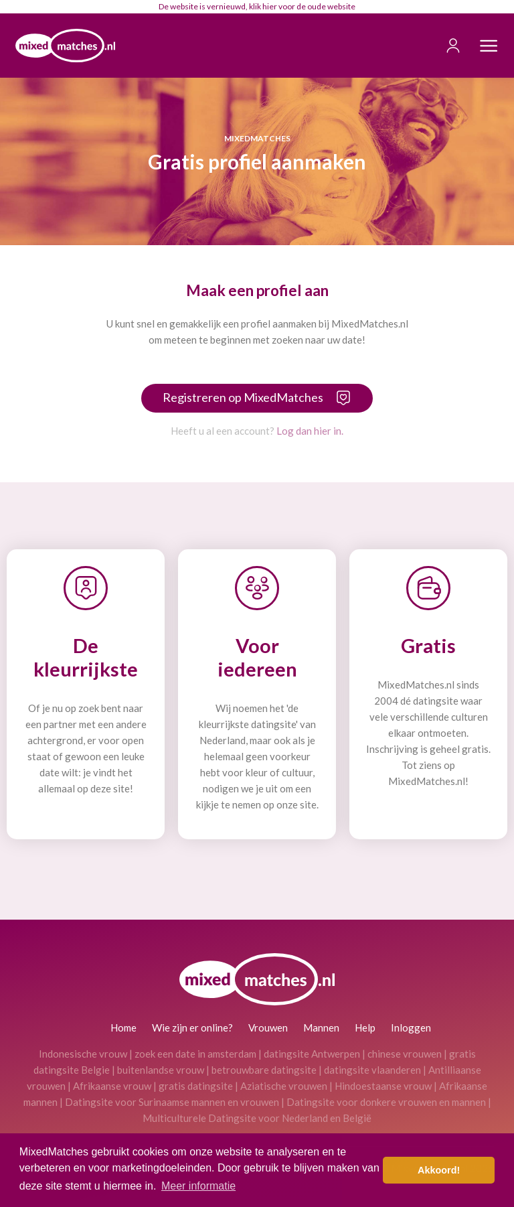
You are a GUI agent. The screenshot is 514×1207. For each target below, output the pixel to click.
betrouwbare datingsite (264, 1070)
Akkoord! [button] (439, 1170)
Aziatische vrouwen (283, 1086)
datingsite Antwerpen (312, 1054)
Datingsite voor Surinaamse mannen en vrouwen (172, 1102)
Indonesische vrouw (83, 1054)
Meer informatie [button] (198, 1186)
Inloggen (411, 1027)
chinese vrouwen (404, 1054)
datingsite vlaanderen (372, 1070)
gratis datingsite (196, 1086)
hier (269, 6)
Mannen (321, 1027)
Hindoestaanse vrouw (383, 1086)
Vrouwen (268, 1027)
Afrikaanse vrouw (112, 1086)
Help (365, 1027)
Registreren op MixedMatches (243, 397)
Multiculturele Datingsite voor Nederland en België (257, 1118)
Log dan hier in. (309, 431)
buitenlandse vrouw (160, 1070)
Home (123, 1027)
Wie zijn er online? (192, 1027)
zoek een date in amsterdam (195, 1054)
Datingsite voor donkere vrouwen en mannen (386, 1102)
